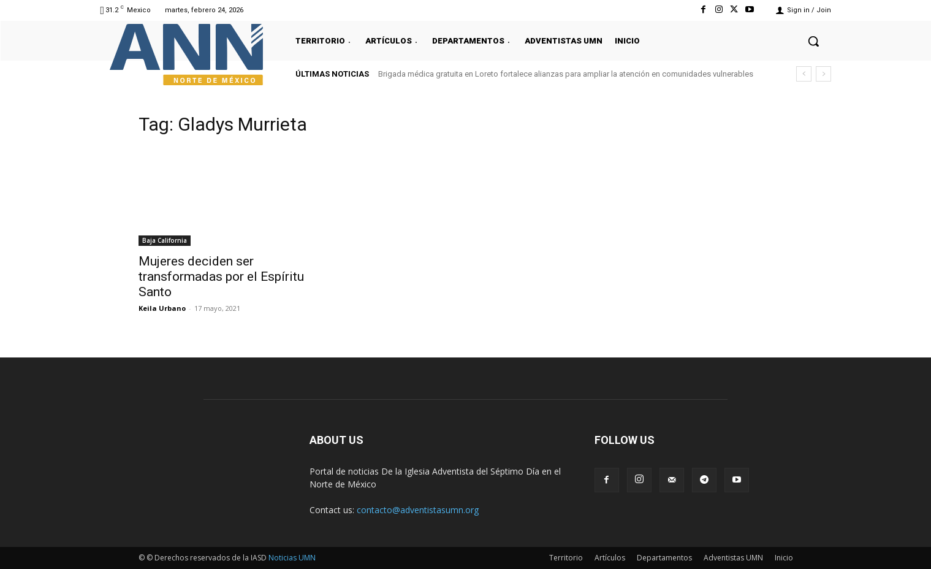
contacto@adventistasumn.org (418, 510)
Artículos (610, 557)
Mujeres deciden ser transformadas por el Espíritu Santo (221, 276)
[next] (823, 74)
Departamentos (664, 557)
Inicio (784, 557)
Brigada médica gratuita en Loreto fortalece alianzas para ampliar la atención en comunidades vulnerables (565, 73)
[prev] (803, 74)
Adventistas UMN (733, 557)
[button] (813, 41)
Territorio (566, 557)
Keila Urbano (162, 308)
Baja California (164, 240)
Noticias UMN (292, 557)
